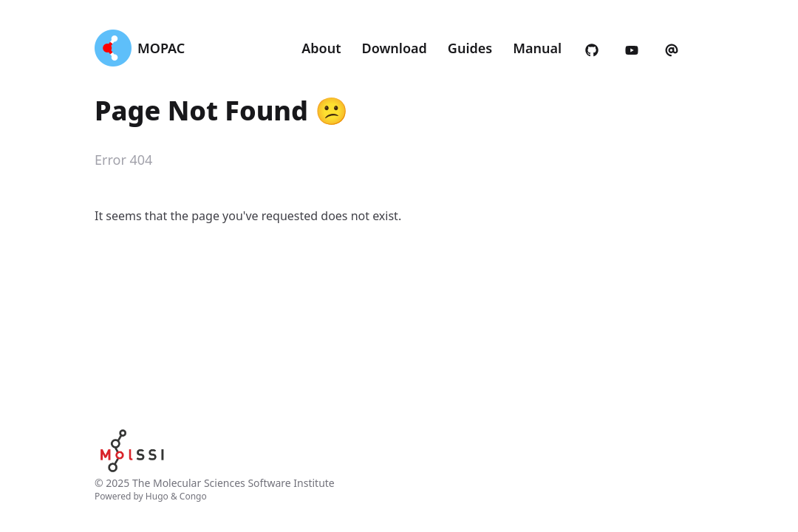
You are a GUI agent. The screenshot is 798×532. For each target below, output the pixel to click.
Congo (193, 496)
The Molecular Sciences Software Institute (233, 483)
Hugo (157, 496)
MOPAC (161, 48)
